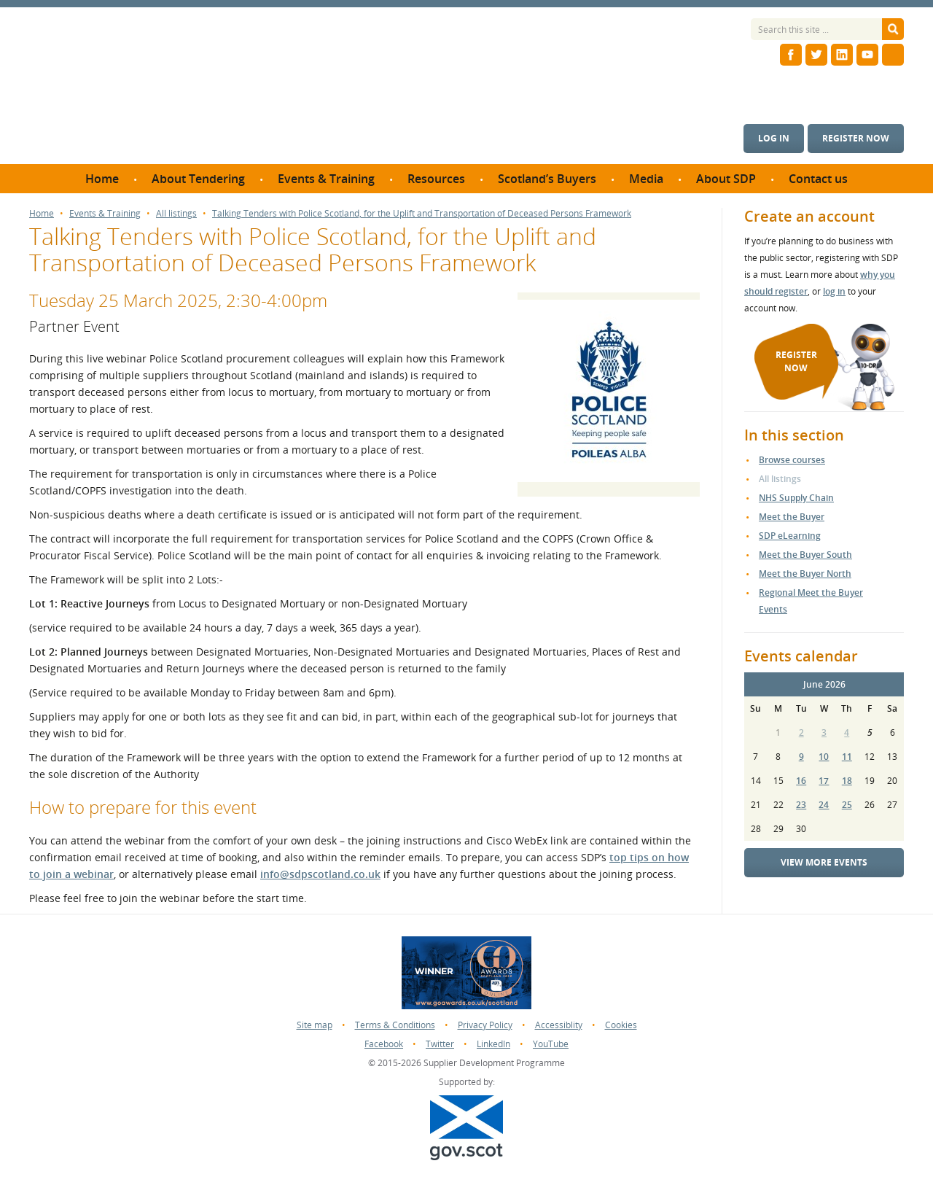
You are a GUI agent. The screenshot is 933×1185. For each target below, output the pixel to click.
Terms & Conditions (395, 1025)
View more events (824, 862)
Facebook (383, 1044)
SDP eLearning (790, 535)
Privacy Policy (485, 1025)
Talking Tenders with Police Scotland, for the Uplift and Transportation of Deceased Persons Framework (421, 213)
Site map (314, 1025)
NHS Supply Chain (796, 498)
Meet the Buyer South (805, 554)
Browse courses (792, 460)
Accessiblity (558, 1025)
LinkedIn (493, 1044)
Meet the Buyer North (805, 573)
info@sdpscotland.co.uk (320, 874)
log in (834, 291)
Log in (773, 138)
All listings (176, 213)
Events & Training (105, 213)
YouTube (551, 1044)
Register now (855, 138)
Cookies (621, 1025)
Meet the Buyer (791, 516)
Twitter (440, 1044)
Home (41, 213)
